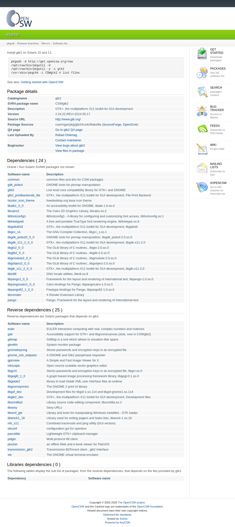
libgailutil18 (15, 226)
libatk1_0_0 (16, 206)
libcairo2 (13, 211)
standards (125, 514)
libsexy (12, 407)
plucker (13, 444)
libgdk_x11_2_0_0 (20, 242)
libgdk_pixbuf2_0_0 (21, 237)
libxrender (14, 295)
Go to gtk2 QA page (69, 130)
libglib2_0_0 (16, 253)
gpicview (14, 360)
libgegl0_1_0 (16, 376)
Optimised (109, 514)
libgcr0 (12, 371)
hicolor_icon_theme (21, 200)
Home (13, 34)
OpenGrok (130, 124)
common (14, 179)
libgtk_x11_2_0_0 (20, 268)
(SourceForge (111, 124)
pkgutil (10, 43)
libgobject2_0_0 (18, 263)
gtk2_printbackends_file (24, 195)
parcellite (14, 434)
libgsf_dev (15, 392)
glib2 (11, 190)
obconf (12, 428)
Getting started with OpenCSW (42, 82)
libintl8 (12, 274)
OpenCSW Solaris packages (19, 19)
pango (12, 300)
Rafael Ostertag (66, 135)
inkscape (14, 365)
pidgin (12, 439)
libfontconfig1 (17, 216)
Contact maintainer (68, 140)
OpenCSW (77, 506)
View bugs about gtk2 (70, 145)
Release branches (28, 43)
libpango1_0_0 (18, 279)
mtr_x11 (13, 423)
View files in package (69, 150)
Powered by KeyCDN (117, 522)
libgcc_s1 (14, 232)
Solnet (123, 518)
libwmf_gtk (15, 413)
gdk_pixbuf (15, 185)
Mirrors (46, 43)
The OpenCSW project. (132, 502)
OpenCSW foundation (150, 506)
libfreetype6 (16, 221)
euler (11, 329)
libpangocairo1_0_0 (21, 284)
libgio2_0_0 (16, 247)
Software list (60, 43)
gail (10, 334)
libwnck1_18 (16, 418)
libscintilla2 (15, 402)
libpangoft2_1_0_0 (20, 289)
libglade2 (14, 381)
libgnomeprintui (18, 386)
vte (10, 454)
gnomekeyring (17, 350)
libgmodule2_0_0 (19, 258)
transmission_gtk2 (20, 449)
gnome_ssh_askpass (22, 355)
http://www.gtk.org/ (68, 119)
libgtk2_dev (15, 397)
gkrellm (13, 344)
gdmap (12, 339)
